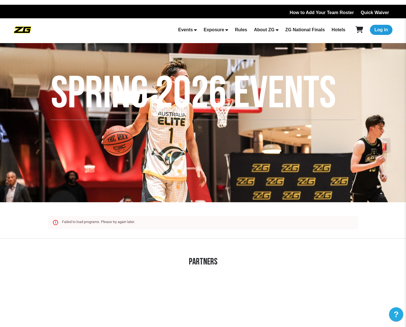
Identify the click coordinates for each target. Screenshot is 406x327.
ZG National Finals (305, 29)
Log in (381, 29)
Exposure (214, 29)
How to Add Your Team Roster (322, 12)
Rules (241, 29)
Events (185, 29)
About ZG (264, 29)
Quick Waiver (375, 12)
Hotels (338, 29)
